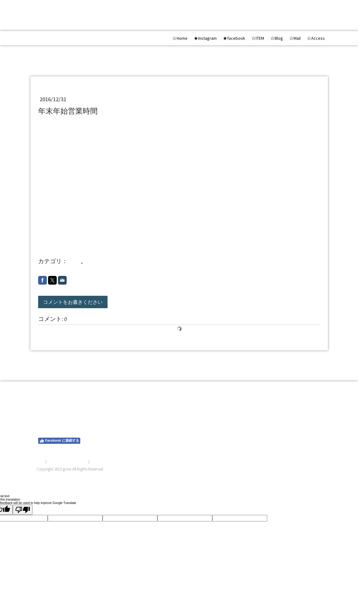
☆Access (316, 38)
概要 (41, 461)
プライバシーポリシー (67, 461)
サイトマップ (103, 461)
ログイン (314, 476)
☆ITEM (257, 38)
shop (75, 261)
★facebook (234, 38)
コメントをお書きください (73, 302)
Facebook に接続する (59, 440)
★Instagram (205, 38)
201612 (92, 261)
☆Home (180, 38)
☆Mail (295, 38)
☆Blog (276, 38)
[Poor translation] (23, 510)
